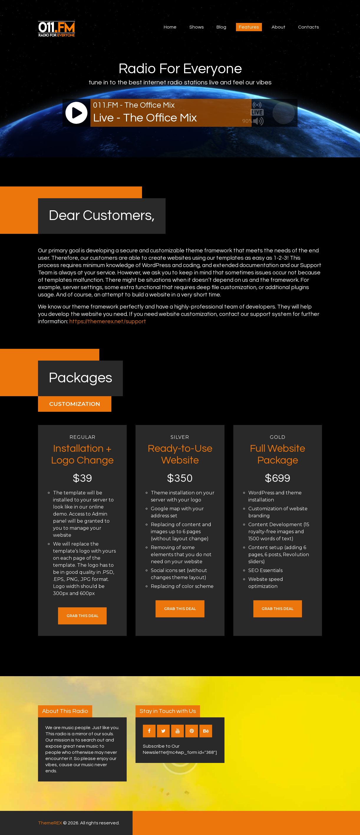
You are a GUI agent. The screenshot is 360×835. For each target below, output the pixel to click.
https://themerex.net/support (107, 321)
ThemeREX (50, 823)
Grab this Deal (82, 616)
